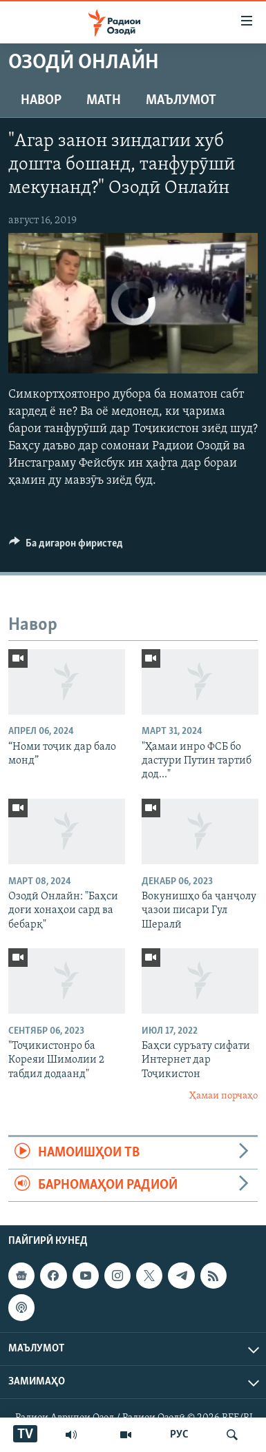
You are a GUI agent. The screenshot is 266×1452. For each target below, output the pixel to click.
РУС (179, 1434)
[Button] (66, 546)
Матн (103, 101)
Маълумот (181, 101)
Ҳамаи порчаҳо (223, 1096)
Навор (41, 101)
